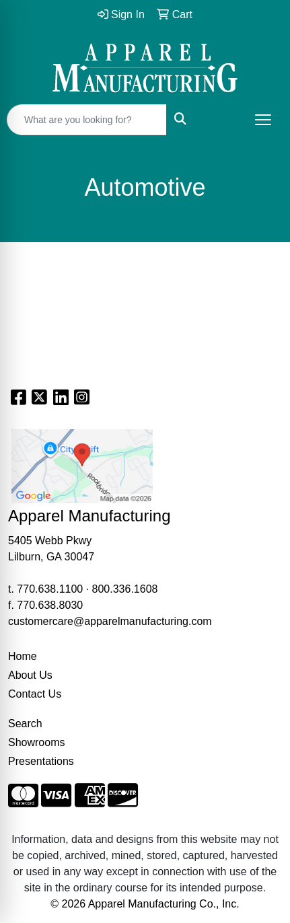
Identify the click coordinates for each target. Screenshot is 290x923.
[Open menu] (263, 119)
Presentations (41, 761)
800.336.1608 (125, 589)
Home (22, 656)
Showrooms (36, 742)
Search (25, 723)
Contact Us (34, 694)
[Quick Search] (87, 119)
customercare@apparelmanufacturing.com (110, 621)
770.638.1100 (50, 589)
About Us (30, 675)
